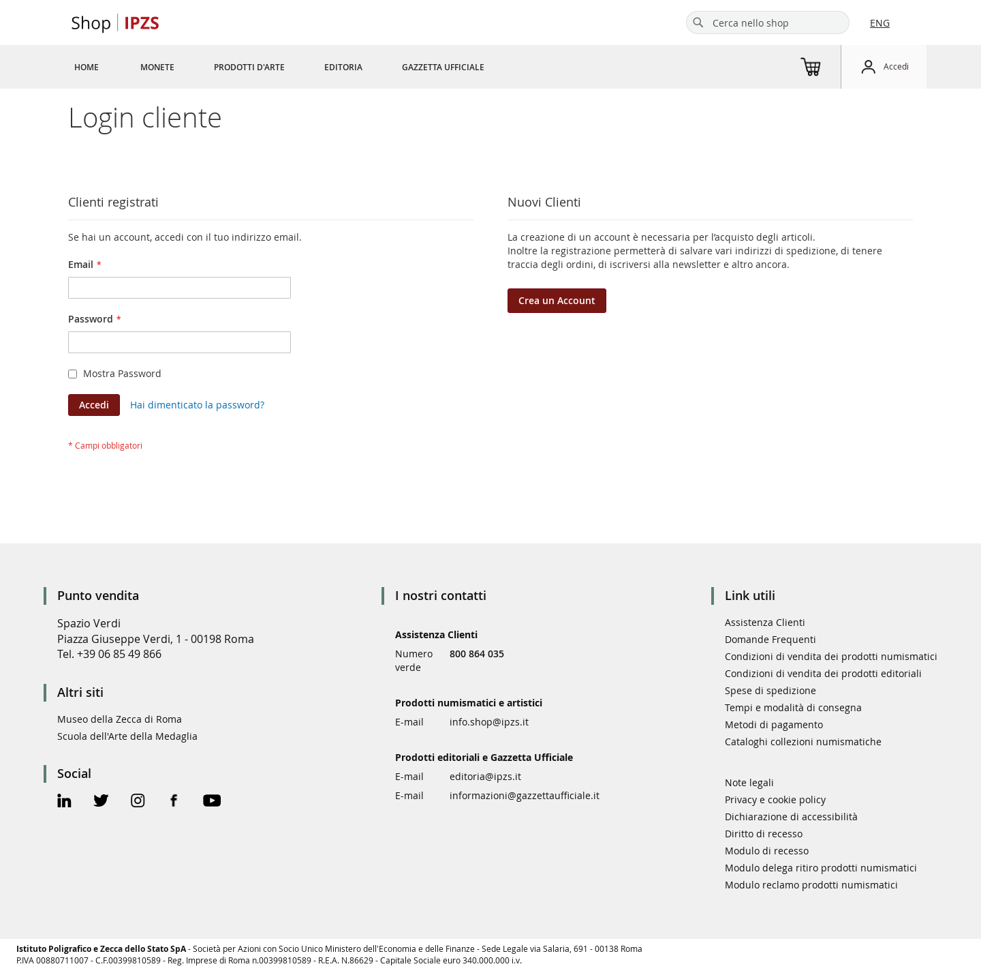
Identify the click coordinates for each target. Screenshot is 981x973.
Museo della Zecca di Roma (119, 719)
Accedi (896, 66)
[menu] (295, 67)
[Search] (698, 22)
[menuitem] (86, 67)
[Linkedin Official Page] (64, 802)
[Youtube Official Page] (212, 802)
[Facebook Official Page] (174, 802)
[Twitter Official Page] (101, 802)
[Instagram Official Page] (138, 802)
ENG (880, 22)
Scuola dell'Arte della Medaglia (127, 736)
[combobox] (768, 22)
